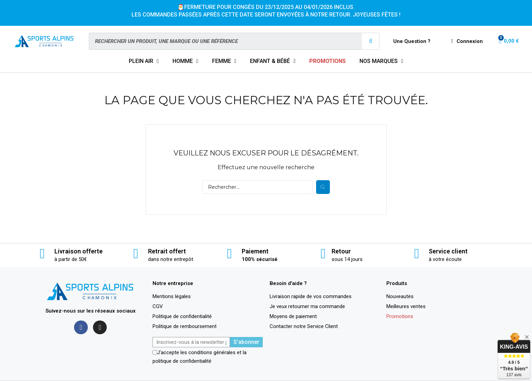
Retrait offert (167, 251)
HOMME (185, 61)
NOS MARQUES (381, 61)
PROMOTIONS (327, 61)
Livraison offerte (78, 251)
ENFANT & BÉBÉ (272, 61)
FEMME (224, 61)
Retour (341, 251)
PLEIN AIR (144, 61)
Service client (448, 251)
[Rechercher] (257, 187)
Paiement (255, 251)
